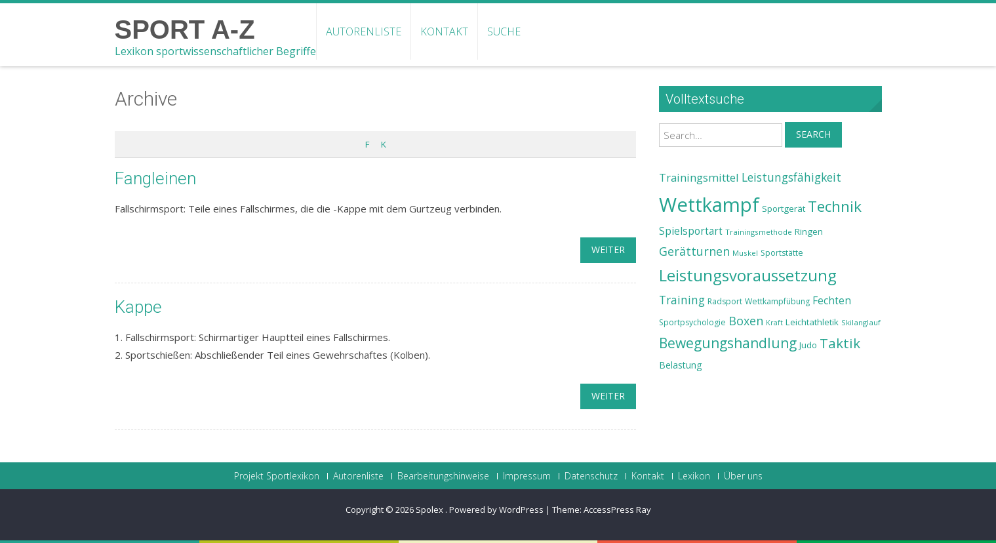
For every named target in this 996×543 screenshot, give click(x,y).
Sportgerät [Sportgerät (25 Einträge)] (783, 208)
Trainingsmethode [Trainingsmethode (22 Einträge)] (758, 232)
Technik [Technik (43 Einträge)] (835, 206)
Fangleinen (155, 178)
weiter (608, 249)
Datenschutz (591, 476)
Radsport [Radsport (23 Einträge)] (724, 301)
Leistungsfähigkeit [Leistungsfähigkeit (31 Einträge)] (791, 177)
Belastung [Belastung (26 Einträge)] (680, 365)
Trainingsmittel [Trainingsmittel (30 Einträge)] (699, 177)
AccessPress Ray (617, 509)
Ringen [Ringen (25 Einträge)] (809, 231)
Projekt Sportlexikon (276, 476)
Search (813, 134)
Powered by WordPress (496, 509)
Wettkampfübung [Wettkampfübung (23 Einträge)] (777, 301)
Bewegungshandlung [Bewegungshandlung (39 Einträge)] (728, 343)
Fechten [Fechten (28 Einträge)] (831, 301)
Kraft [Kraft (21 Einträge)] (774, 322)
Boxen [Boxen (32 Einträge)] (745, 321)
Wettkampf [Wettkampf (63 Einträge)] (709, 204)
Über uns (743, 476)
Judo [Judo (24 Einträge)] (808, 345)
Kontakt (444, 31)
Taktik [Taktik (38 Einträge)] (840, 343)
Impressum (527, 476)
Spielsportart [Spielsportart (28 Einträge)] (691, 231)
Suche (504, 31)
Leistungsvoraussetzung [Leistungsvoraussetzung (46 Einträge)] (748, 275)
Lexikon (694, 476)
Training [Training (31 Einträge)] (682, 300)
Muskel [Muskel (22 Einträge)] (745, 253)
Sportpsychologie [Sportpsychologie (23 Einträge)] (692, 322)
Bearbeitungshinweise (443, 476)
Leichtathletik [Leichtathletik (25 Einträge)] (812, 322)
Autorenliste (363, 31)
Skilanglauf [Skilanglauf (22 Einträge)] (861, 322)
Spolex (430, 509)
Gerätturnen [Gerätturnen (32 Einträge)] (694, 251)
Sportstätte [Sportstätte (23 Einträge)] (782, 252)
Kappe (138, 307)
